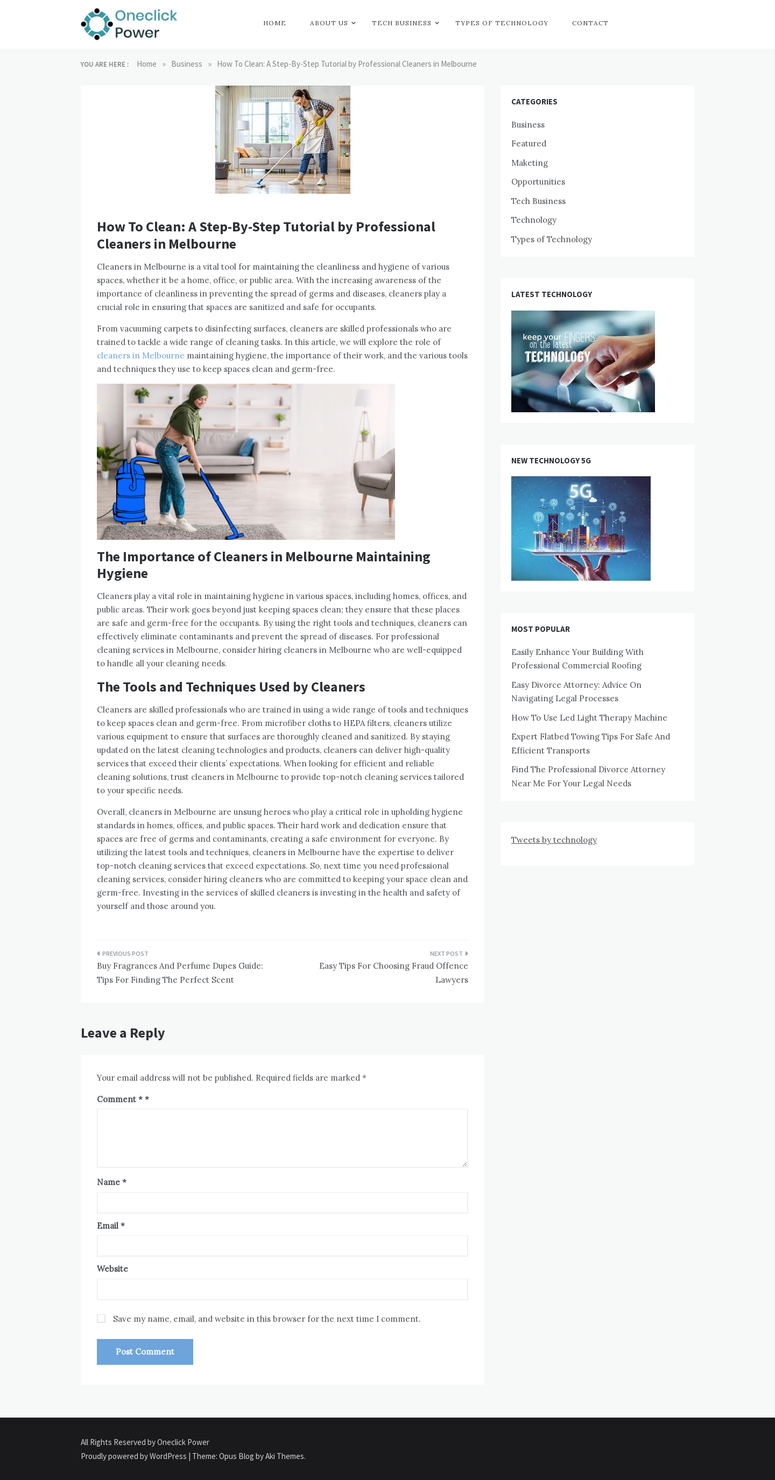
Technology (533, 220)
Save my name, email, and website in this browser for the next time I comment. (267, 1319)
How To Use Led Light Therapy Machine (589, 718)
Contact (590, 23)
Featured (528, 143)
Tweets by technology (554, 840)
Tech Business (402, 23)
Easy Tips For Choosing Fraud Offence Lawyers (393, 973)
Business (528, 124)
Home (274, 23)
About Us (329, 23)
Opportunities (538, 182)
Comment (120, 1099)
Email (111, 1226)
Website (112, 1269)
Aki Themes (284, 1456)
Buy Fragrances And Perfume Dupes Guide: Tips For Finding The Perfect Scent (180, 973)
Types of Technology (501, 23)
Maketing (529, 163)
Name (111, 1182)
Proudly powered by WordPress (134, 1456)
